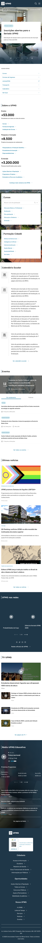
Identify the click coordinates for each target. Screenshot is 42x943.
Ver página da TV (21, 735)
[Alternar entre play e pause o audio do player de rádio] (3, 756)
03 (22, 58)
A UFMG (19, 907)
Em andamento (11, 397)
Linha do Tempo (20, 910)
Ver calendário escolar (21, 361)
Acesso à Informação (20, 860)
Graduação (8, 211)
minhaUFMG (21, 81)
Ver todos (8, 254)
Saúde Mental (9, 248)
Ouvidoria (20, 863)
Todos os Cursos (20, 887)
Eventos (19, 919)
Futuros (30, 397)
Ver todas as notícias (21, 587)
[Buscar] (35, 203)
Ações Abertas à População (20, 884)
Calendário (21, 89)
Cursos (21, 73)
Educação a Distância (11, 217)
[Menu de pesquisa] (35, 3)
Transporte (21, 85)
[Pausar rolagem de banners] (32, 58)
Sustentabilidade (10, 251)
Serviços (21, 92)
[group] (11, 617)
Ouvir (3, 796)
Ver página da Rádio (21, 821)
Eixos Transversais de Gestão (19, 869)
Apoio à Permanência (20, 893)
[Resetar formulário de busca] (37, 203)
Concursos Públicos (20, 890)
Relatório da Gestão (19, 866)
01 (11, 58)
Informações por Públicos (20, 872)
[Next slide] (26, 634)
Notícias (19, 916)
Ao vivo (11, 752)
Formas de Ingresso (21, 77)
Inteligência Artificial (11, 242)
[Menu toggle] (39, 3)
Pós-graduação (9, 214)
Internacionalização (11, 245)
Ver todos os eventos (21, 450)
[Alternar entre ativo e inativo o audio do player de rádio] (9, 761)
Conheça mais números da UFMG (21, 183)
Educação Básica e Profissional (14, 208)
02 (16, 58)
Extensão (8, 220)
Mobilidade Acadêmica (19, 896)
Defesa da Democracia (11, 238)
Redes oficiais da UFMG (21, 647)
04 (27, 58)
